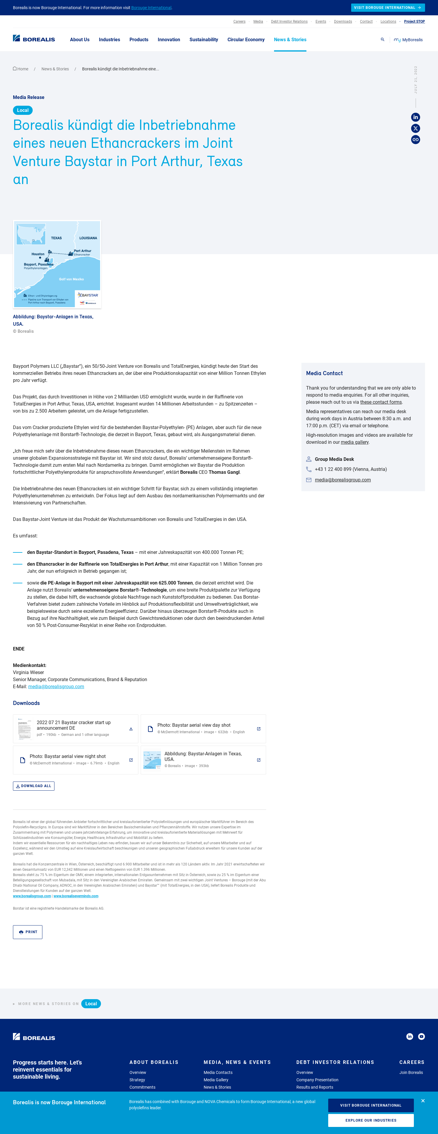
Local (23, 110)
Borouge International (151, 7)
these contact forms (381, 402)
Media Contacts (218, 1072)
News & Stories (56, 69)
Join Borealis (411, 1072)
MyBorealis (409, 39)
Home (21, 69)
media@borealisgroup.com (56, 686)
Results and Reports (314, 1087)
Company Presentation (317, 1079)
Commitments (142, 1087)
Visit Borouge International (371, 1105)
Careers (412, 1062)
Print (28, 932)
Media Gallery (216, 1079)
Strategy (137, 1079)
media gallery (355, 442)
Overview (138, 1072)
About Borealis (154, 1062)
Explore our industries (371, 1120)
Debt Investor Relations (335, 1062)
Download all (34, 786)
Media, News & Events (237, 1062)
